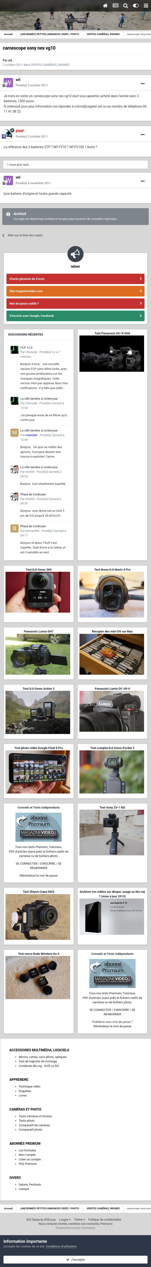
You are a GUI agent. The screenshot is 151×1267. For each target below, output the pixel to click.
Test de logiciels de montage (38, 1061)
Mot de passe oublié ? (24, 303)
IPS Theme (33, 1219)
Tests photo (26, 1120)
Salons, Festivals (30, 1184)
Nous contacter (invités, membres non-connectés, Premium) (75, 1223)
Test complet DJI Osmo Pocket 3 (112, 748)
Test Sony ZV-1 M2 (112, 807)
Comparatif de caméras (34, 1125)
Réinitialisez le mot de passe (38, 875)
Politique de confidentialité (104, 1219)
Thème (79, 1219)
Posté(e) (32, 85)
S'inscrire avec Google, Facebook (31, 315)
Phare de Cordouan (33, 494)
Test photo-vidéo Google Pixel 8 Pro (38, 748)
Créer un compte (30, 1159)
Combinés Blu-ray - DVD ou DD (39, 1066)
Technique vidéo (29, 1086)
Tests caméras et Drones (35, 1116)
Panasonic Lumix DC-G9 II (112, 688)
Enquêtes (25, 1091)
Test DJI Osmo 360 (38, 569)
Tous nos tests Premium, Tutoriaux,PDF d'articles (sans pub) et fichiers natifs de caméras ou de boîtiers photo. (38, 851)
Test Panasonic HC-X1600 (112, 333)
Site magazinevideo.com (26, 291)
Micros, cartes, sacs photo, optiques (43, 1057)
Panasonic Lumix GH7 (38, 631)
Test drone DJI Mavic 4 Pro (112, 569)
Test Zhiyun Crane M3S (38, 891)
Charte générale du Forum (27, 279)
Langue (64, 1219)
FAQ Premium (28, 1163)
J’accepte (75, 1259)
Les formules (27, 1150)
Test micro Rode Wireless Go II (38, 953)
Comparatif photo (30, 1129)
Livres (23, 1095)
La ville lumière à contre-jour (39, 398)
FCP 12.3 (26, 347)
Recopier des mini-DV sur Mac (112, 631)
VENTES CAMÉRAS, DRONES (50, 64)
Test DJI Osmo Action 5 (38, 688)
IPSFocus (50, 1219)
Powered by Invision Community (75, 1228)
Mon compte (27, 1154)
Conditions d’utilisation (61, 1246)
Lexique (24, 1189)
